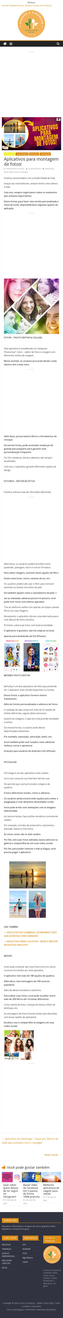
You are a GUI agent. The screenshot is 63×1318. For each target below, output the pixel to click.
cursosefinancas (34, 168)
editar (11, 172)
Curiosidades (22, 154)
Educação (34, 154)
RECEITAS (6, 1244)
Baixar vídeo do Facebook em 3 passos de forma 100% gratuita (31, 1190)
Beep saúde (53, 1154)
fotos (17, 172)
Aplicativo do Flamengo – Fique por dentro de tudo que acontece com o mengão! (30, 1140)
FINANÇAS (6, 1249)
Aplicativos (9, 154)
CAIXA (25, 1262)
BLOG (4, 1267)
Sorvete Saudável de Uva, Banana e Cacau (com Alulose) (27, 5)
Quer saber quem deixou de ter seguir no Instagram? (10, 1190)
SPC (24, 1244)
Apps (6, 172)
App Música (28, 1257)
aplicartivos (49, 168)
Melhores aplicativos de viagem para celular (51, 1189)
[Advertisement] (31, 84)
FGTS (25, 1253)
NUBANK (27, 1249)
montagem (24, 172)
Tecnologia (45, 154)
